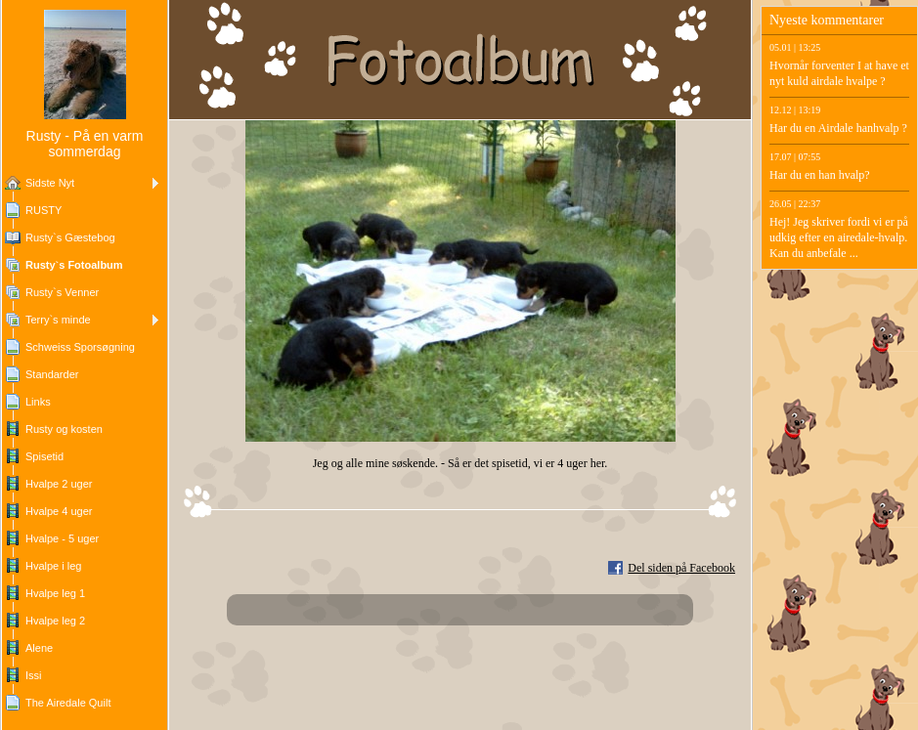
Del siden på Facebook (681, 568)
